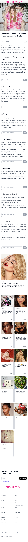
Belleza (2, 500)
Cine (2, 505)
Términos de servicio (5, 481)
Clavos (2, 502)
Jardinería (17, 500)
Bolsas (2, 507)
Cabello (2, 497)
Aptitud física (17, 514)
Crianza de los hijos (19, 510)
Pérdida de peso (4, 522)
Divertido (3, 519)
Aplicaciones (3, 495)
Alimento (7, 41)
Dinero (2, 510)
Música (16, 502)
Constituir (17, 517)
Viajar (2, 493)
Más (25, 79)
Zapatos (3, 517)
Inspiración (17, 497)
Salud (16, 522)
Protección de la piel (19, 505)
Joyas (16, 507)
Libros (16, 495)
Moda (2, 514)
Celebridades (17, 512)
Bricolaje (3, 512)
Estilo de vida (23, 478)
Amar (16, 519)
